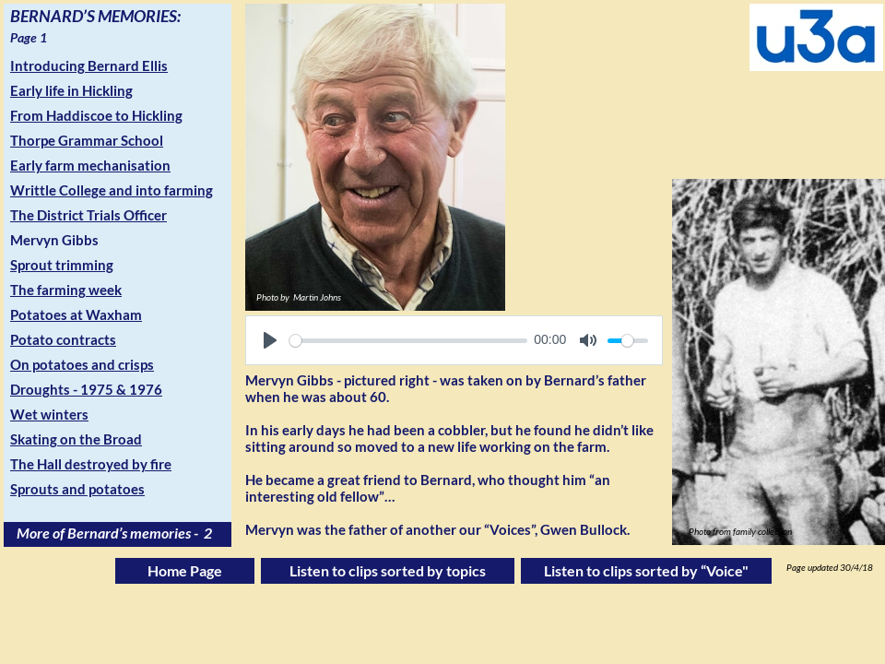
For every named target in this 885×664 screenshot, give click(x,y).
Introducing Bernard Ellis (89, 65)
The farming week (66, 289)
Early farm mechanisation (90, 165)
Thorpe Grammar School (86, 140)
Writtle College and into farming (111, 190)
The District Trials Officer (88, 215)
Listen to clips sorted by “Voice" (646, 570)
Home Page (185, 570)
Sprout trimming (61, 264)
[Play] (270, 340)
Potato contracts (63, 339)
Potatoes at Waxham (76, 314)
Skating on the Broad (76, 439)
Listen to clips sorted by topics (387, 570)
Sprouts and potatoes (77, 488)
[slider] (408, 341)
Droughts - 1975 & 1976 (86, 389)
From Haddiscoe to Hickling (96, 115)
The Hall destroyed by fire (90, 464)
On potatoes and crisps (82, 364)
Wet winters (49, 414)
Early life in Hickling (71, 90)
